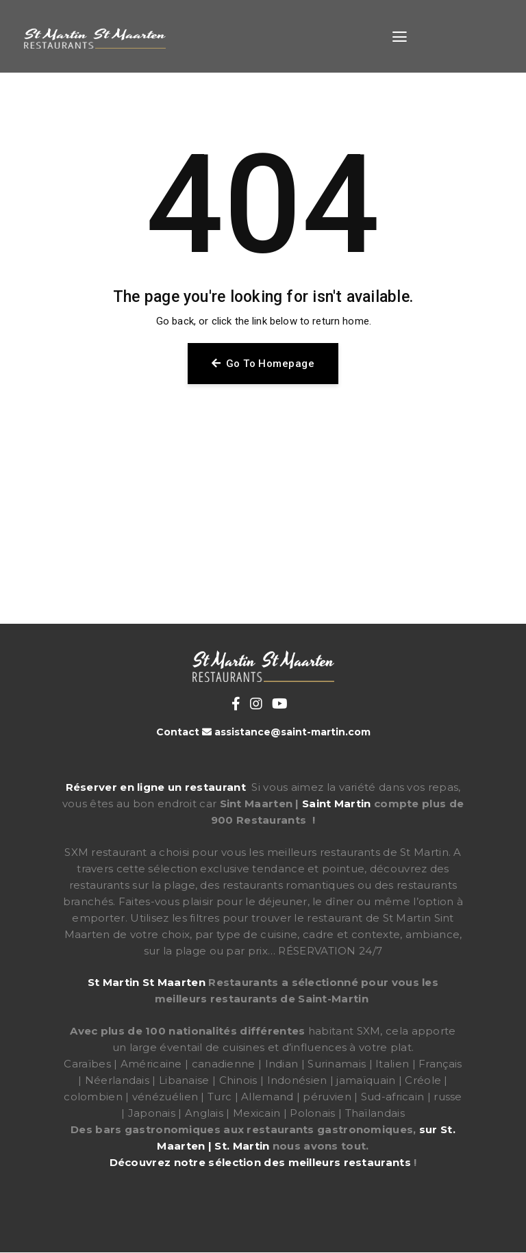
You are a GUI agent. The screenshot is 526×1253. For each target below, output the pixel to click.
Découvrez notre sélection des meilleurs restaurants (260, 1162)
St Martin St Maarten (146, 982)
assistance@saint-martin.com (292, 732)
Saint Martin (336, 803)
